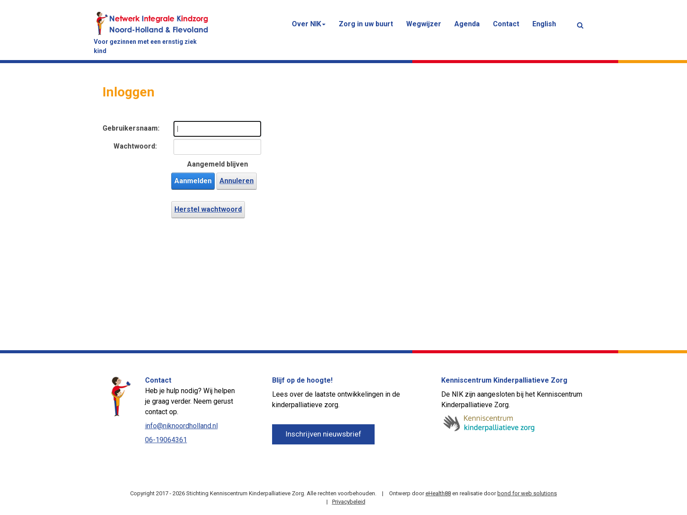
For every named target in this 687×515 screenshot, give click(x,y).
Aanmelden (193, 181)
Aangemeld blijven (217, 164)
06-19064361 (166, 440)
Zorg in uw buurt (366, 24)
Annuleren (237, 181)
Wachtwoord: (135, 146)
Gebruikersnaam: (130, 128)
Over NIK (309, 24)
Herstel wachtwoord (208, 209)
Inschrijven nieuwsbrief (323, 434)
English (544, 24)
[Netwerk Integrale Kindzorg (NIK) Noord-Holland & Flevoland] (152, 22)
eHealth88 (438, 493)
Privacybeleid (348, 501)
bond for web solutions (527, 493)
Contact (506, 24)
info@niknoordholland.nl (181, 426)
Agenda (467, 24)
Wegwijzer (423, 24)
